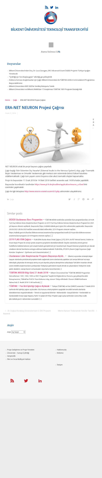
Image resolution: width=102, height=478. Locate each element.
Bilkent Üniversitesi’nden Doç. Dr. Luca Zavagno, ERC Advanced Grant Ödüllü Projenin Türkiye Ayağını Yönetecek (49, 72)
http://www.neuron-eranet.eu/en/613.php (42, 191)
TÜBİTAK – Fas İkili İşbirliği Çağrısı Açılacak (29, 286)
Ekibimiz (60, 353)
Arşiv (9, 332)
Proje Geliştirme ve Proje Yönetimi (20, 349)
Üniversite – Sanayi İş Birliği (18, 353)
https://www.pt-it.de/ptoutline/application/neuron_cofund (59, 184)
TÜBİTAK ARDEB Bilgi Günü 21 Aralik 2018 (29, 272)
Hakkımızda (61, 349)
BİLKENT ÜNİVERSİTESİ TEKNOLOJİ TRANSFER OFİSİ (49, 29)
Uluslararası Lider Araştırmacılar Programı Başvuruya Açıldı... (37, 256)
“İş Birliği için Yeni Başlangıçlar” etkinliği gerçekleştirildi (30, 77)
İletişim (60, 364)
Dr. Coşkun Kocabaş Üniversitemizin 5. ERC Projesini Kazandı (27, 312)
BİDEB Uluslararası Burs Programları (26, 219)
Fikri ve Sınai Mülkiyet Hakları (18, 359)
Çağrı (15, 100)
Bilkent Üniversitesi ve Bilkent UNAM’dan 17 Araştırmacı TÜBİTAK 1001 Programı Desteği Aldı (45, 89)
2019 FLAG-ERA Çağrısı (20, 239)
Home (7, 100)
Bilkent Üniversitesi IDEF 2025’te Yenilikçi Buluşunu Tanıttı (31, 86)
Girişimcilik (11, 356)
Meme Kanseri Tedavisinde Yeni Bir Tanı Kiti (76, 311)
